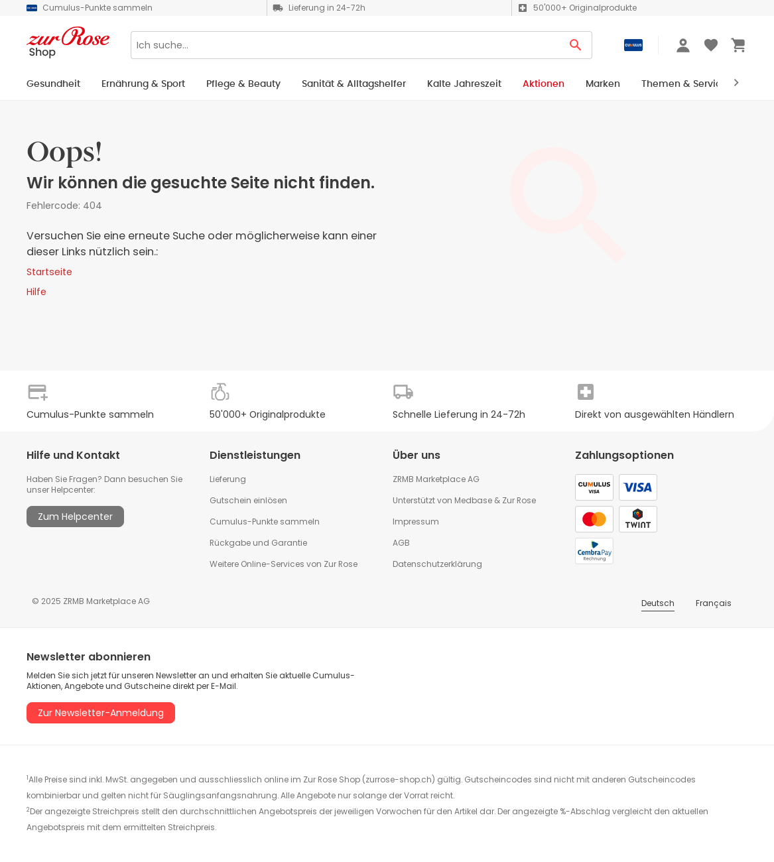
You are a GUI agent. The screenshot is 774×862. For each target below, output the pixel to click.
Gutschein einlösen (248, 500)
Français (714, 603)
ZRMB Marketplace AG (436, 479)
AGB (401, 542)
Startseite (49, 271)
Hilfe (36, 291)
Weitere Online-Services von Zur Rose (283, 564)
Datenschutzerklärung (437, 564)
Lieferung (228, 479)
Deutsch (658, 603)
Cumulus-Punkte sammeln (265, 521)
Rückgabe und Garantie (258, 542)
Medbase (473, 500)
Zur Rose (519, 500)
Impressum (416, 521)
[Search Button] (576, 45)
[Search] (345, 45)
